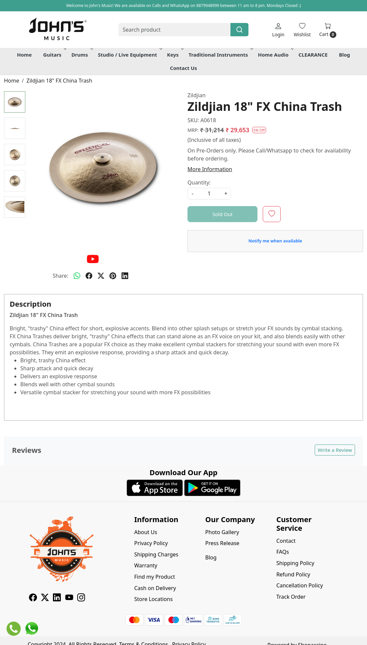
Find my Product (154, 576)
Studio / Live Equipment (129, 54)
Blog (344, 54)
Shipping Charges (156, 554)
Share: (60, 275)
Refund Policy (293, 574)
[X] (45, 598)
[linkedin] (125, 275)
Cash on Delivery (155, 588)
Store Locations (153, 599)
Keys (175, 54)
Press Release (222, 543)
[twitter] (101, 275)
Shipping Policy (295, 563)
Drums (81, 54)
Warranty (145, 565)
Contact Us (183, 68)
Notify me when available (275, 241)
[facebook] (89, 275)
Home (24, 54)
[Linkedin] (57, 598)
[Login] (278, 30)
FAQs (282, 551)
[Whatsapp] (77, 275)
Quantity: (198, 182)
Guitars (54, 54)
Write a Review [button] (335, 450)
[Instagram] (81, 598)
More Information (209, 169)
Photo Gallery (222, 532)
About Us (145, 532)
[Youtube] (69, 598)
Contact (286, 540)
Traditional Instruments (220, 54)
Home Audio (275, 54)
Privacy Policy (151, 543)
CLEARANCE (312, 54)
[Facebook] (33, 598)
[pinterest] (113, 275)
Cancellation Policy (299, 585)
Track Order (291, 596)
